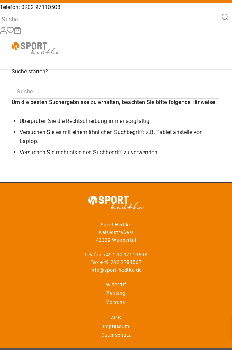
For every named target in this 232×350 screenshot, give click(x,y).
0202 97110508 (40, 7)
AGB (116, 317)
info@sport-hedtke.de (116, 270)
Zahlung (116, 293)
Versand (116, 302)
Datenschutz (116, 335)
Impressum (116, 326)
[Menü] (210, 47)
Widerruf (116, 284)
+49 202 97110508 (125, 254)
